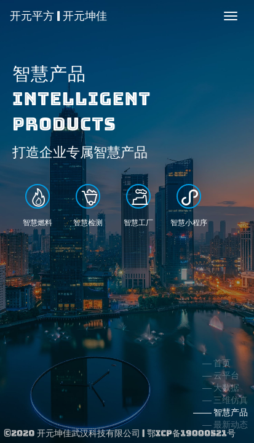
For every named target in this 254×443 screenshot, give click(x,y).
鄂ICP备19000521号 (191, 433)
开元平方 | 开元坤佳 (58, 16)
